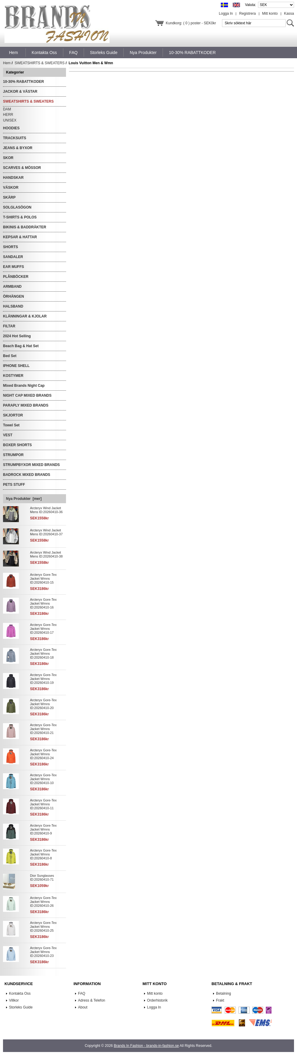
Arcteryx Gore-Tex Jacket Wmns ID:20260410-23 (43, 951)
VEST (7, 435)
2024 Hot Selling (17, 336)
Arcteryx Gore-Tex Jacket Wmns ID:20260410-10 (43, 779)
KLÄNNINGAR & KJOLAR (24, 316)
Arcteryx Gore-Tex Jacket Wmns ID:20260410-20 (43, 704)
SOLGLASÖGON (17, 207)
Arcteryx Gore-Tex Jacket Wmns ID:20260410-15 (43, 578)
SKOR (8, 158)
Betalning (223, 993)
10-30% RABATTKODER (23, 82)
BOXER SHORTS (17, 445)
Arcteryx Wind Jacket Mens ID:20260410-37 (46, 532)
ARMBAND (12, 286)
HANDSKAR (13, 178)
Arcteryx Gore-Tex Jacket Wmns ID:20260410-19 (43, 678)
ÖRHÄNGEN (13, 296)
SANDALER (13, 257)
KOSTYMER (13, 376)
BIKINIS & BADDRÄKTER (24, 227)
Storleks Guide (21, 1007)
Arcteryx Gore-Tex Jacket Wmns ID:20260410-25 (43, 926)
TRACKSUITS (14, 138)
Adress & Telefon (91, 1000)
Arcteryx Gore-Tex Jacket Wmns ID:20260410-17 (43, 628)
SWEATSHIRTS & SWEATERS (40, 63)
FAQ (81, 993)
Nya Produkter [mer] (24, 499)
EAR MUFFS (13, 267)
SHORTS (10, 247)
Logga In (226, 13)
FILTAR (9, 326)
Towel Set (11, 425)
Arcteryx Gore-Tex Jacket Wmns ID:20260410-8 (43, 854)
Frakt (220, 1000)
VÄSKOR (10, 187)
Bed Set (9, 356)
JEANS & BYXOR (17, 148)
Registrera (247, 13)
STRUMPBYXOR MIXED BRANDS (31, 465)
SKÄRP (9, 197)
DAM (7, 109)
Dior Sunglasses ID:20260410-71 (42, 877)
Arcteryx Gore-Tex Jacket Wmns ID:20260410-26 (43, 901)
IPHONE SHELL (16, 366)
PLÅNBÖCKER (15, 277)
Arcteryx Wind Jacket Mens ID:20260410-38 (46, 554)
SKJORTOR (13, 415)
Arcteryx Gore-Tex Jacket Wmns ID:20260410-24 (43, 754)
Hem (13, 52)
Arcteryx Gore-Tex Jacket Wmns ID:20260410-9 (43, 829)
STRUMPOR (13, 455)
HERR (8, 115)
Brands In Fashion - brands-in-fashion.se (146, 1046)
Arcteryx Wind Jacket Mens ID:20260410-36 (46, 510)
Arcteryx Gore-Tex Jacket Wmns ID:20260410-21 (43, 729)
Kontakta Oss (20, 993)
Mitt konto (270, 13)
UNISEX (9, 120)
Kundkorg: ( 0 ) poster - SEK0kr (191, 23)
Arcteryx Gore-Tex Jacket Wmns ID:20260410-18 (43, 653)
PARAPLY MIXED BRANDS (25, 405)
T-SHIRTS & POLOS (20, 217)
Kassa (289, 13)
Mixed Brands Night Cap (24, 385)
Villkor (14, 1000)
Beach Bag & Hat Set (21, 346)
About (82, 1007)
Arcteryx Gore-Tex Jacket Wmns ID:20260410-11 (43, 804)
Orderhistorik (157, 1000)
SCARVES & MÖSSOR (22, 168)
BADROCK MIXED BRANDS (26, 475)
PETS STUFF (14, 484)
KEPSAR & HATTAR (20, 237)
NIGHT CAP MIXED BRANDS (27, 395)
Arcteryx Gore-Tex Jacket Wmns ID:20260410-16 (43, 603)
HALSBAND (13, 306)
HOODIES (11, 128)
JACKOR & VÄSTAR (20, 91)
